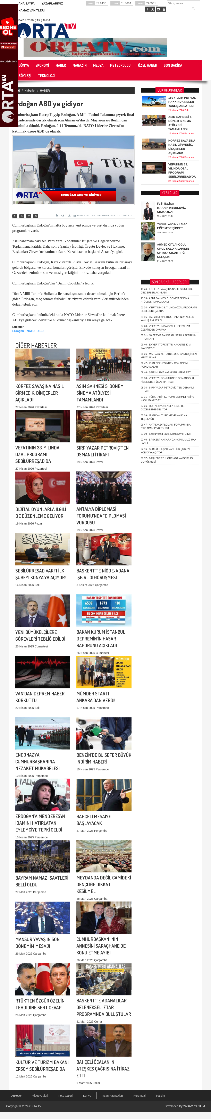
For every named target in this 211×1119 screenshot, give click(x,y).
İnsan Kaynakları (112, 1095)
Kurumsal (139, 1095)
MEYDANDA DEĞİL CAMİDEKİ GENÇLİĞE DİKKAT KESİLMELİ (103, 828)
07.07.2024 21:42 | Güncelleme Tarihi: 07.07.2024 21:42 (103, 215)
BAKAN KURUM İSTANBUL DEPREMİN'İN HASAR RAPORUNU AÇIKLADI (100, 582)
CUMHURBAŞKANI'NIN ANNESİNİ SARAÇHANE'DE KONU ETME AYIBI (101, 889)
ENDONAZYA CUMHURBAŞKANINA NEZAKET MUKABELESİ (37, 705)
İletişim (160, 1095)
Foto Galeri (65, 1095)
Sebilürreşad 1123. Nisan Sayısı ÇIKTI (166, 261)
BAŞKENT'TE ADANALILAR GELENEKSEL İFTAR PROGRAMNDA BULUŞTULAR (103, 951)
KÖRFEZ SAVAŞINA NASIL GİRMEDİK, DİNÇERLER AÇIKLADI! (39, 337)
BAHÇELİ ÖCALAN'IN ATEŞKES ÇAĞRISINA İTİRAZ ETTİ (103, 1012)
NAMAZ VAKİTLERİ (31, 10)
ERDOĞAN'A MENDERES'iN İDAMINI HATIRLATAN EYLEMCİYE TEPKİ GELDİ (40, 767)
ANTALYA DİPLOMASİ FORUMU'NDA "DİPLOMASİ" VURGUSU (101, 459)
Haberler (30, 90)
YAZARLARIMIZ (52, 3)
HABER (45, 90)
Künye (87, 1095)
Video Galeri (40, 1095)
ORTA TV (35, 1106)
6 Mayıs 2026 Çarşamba (33, 20)
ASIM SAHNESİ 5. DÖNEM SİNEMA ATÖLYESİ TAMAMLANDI (100, 337)
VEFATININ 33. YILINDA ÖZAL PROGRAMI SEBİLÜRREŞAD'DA (37, 398)
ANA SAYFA (26, 3)
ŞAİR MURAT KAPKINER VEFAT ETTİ (166, 200)
